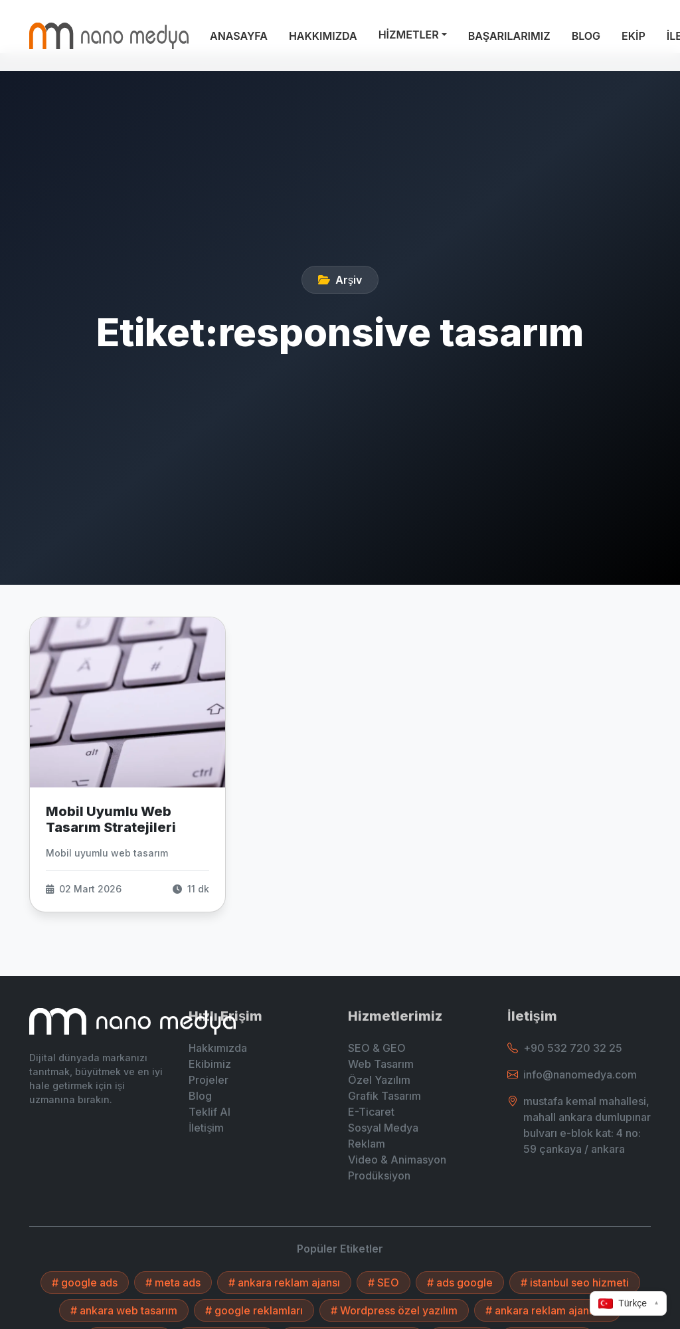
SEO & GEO (377, 1048)
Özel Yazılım (379, 1079)
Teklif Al (209, 1111)
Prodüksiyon (379, 1175)
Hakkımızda (218, 1048)
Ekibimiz (210, 1064)
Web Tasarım (381, 1064)
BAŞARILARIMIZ (509, 36)
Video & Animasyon (397, 1159)
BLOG (586, 36)
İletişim (206, 1127)
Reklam (366, 1143)
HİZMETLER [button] (409, 34)
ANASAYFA (239, 36)
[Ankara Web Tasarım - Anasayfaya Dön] (109, 35)
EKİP (633, 36)
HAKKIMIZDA (323, 36)
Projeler (208, 1079)
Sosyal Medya (383, 1127)
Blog (200, 1095)
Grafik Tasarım (384, 1095)
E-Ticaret (371, 1111)
